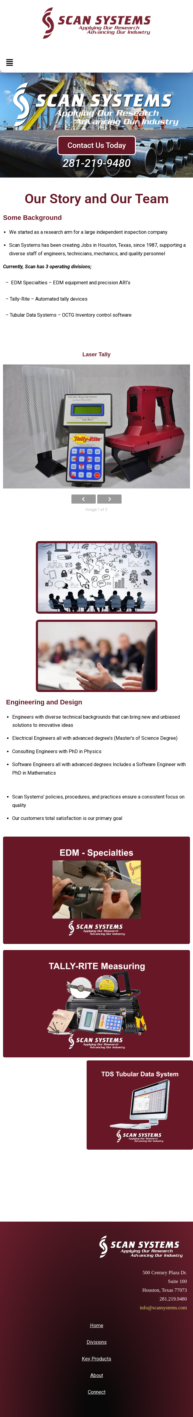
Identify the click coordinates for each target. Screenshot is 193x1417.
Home (96, 1325)
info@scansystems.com (163, 1308)
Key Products (96, 1359)
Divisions (97, 1342)
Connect (96, 1392)
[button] (9, 62)
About (96, 1375)
